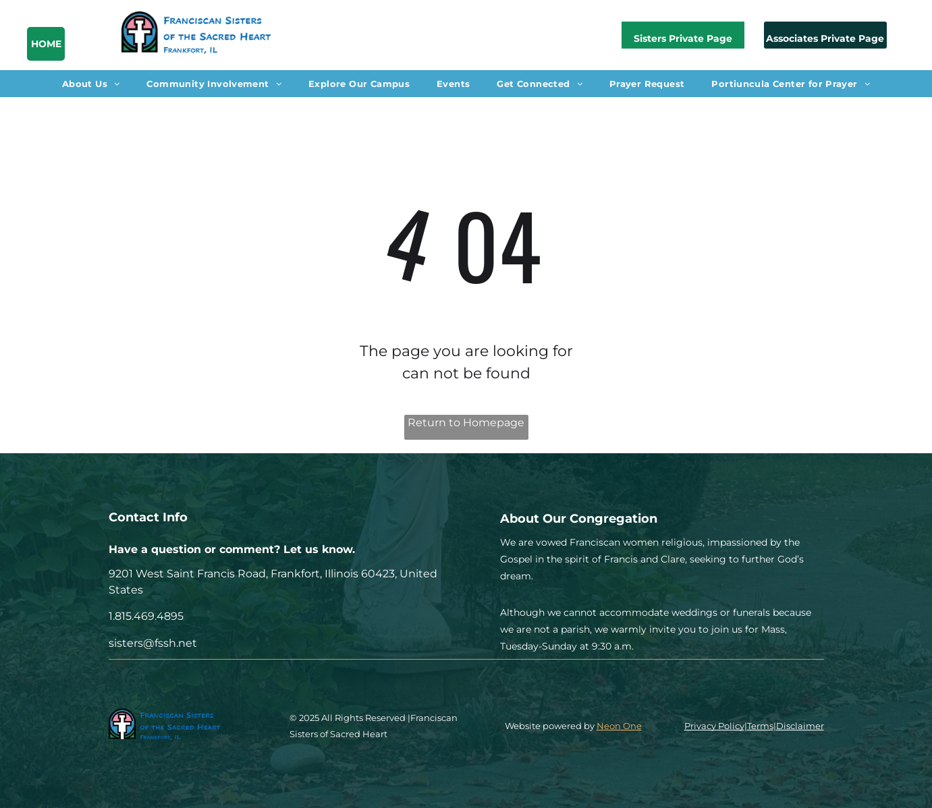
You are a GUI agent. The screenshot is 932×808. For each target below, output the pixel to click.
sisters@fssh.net (153, 643)
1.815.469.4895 (146, 616)
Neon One (619, 725)
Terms (760, 725)
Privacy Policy (714, 725)
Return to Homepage (466, 422)
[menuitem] (91, 83)
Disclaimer (800, 725)
